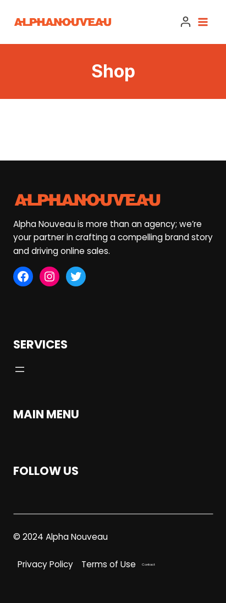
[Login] (185, 22)
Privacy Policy (45, 564)
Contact (148, 564)
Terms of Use (108, 564)
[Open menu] (205, 21)
